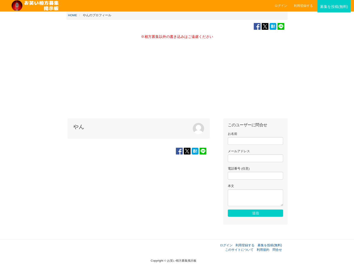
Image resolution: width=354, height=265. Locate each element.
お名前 (232, 134)
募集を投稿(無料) (270, 245)
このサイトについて (239, 249)
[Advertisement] (177, 80)
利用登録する (244, 245)
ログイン (281, 5)
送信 (255, 213)
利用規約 (263, 249)
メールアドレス (239, 151)
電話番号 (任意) (239, 168)
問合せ (277, 249)
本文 (231, 186)
